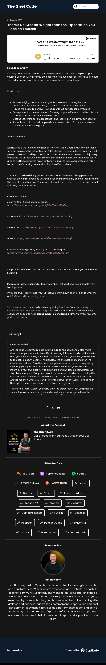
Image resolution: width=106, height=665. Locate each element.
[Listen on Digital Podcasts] (30, 514)
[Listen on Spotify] (80, 475)
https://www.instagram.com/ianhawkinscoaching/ (47, 228)
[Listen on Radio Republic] (75, 534)
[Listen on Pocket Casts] (57, 485)
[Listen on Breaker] (53, 504)
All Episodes (51, 418)
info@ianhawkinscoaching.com (27, 296)
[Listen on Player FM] (78, 524)
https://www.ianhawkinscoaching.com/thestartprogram (38, 253)
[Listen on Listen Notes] (47, 534)
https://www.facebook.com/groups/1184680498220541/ (37, 205)
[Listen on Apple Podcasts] (52, 475)
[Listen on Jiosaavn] (75, 504)
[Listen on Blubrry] (25, 495)
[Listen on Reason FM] (29, 504)
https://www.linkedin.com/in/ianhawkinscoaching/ (44, 239)
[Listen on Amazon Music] (26, 485)
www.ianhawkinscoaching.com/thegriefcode (31, 311)
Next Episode (33, 418)
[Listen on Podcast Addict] (72, 495)
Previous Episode (71, 418)
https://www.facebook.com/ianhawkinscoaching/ (46, 217)
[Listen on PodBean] (25, 524)
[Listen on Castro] (46, 495)
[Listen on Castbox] (78, 514)
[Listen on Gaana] (82, 485)
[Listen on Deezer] (23, 534)
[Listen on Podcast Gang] (51, 524)
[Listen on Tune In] (56, 514)
